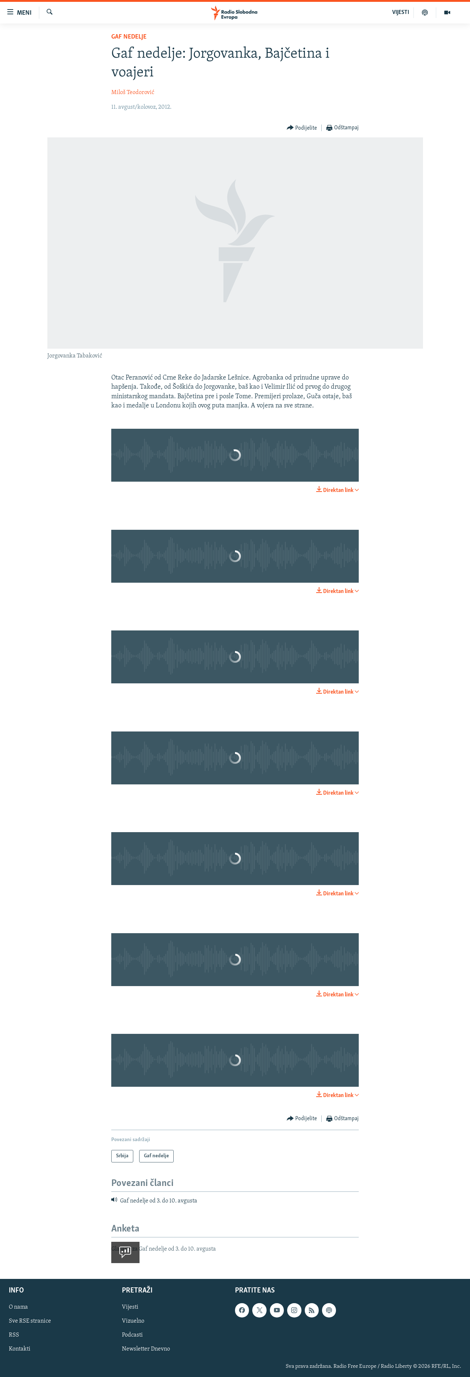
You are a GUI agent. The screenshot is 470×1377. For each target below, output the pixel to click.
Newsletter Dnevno (146, 1349)
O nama (18, 1308)
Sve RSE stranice (30, 1321)
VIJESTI (400, 12)
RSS (14, 1335)
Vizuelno (133, 1321)
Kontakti (19, 1349)
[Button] (302, 128)
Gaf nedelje (129, 36)
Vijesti (130, 1308)
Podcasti (132, 1335)
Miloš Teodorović (132, 93)
